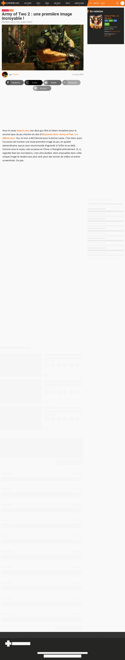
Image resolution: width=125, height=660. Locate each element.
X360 (110, 21)
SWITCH (96, 3)
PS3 (106, 21)
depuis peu (23, 130)
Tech (38, 3)
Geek (47, 3)
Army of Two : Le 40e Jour (111, 17)
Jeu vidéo (5, 10)
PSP (115, 21)
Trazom (15, 74)
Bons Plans (79, 3)
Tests (67, 3)
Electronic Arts (50, 134)
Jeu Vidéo (27, 3)
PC (91, 3)
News (11, 10)
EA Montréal (110, 35)
